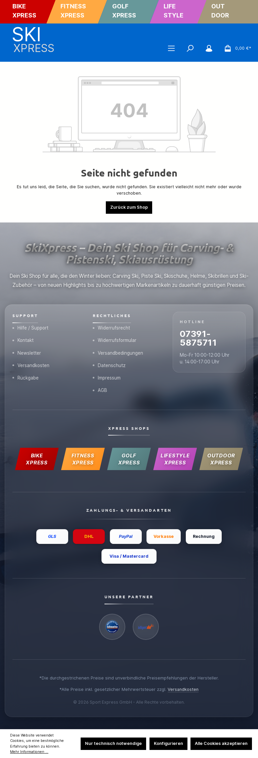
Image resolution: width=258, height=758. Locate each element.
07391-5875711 (199, 337)
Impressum (107, 376)
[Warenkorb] (235, 48)
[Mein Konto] (209, 48)
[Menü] (171, 48)
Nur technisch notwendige (113, 743)
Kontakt (23, 338)
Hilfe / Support (30, 326)
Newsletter (26, 351)
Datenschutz (109, 363)
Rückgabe (25, 376)
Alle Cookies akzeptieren (221, 743)
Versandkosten (31, 363)
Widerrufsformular (115, 338)
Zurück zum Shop (129, 207)
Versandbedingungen (118, 351)
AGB (100, 389)
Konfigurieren (168, 743)
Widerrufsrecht (111, 326)
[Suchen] (190, 48)
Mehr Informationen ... (29, 752)
